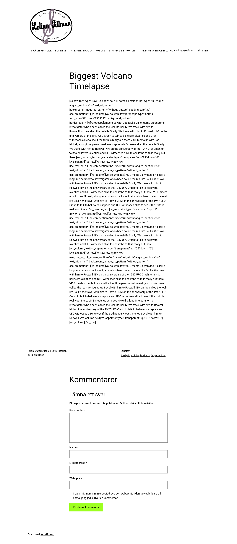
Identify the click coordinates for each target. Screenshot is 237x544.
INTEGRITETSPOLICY (81, 50)
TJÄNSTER (202, 50)
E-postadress (78, 462)
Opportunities (158, 355)
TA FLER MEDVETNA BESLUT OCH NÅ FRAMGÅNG (165, 50)
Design (63, 350)
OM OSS (100, 50)
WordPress (47, 534)
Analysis (125, 355)
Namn (73, 447)
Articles (135, 355)
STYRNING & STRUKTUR (122, 50)
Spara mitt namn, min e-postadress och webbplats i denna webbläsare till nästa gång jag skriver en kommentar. (117, 495)
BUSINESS (60, 50)
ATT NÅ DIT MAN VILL (40, 50)
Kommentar (77, 410)
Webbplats (75, 478)
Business (145, 355)
